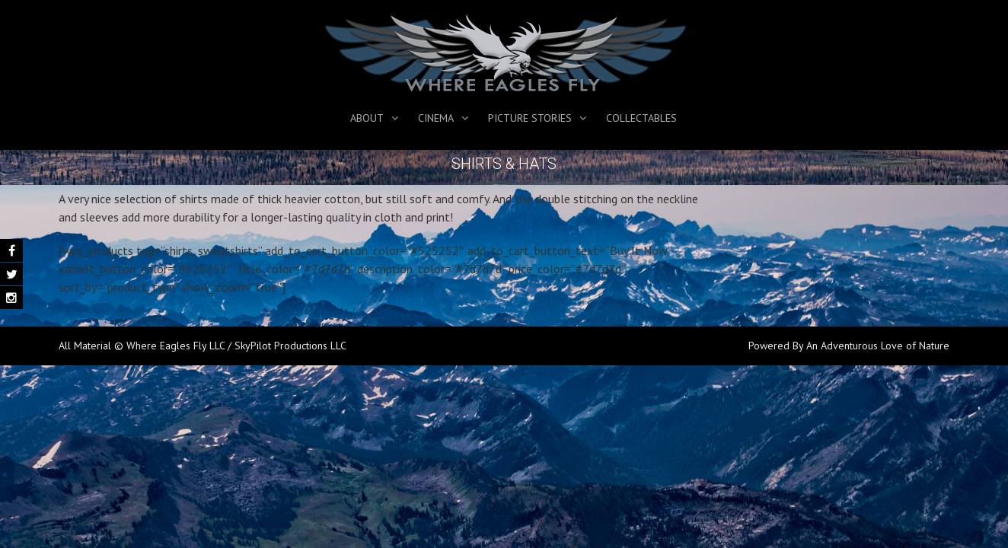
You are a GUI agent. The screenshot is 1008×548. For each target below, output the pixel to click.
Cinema (436, 118)
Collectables (641, 118)
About (367, 118)
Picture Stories (530, 118)
